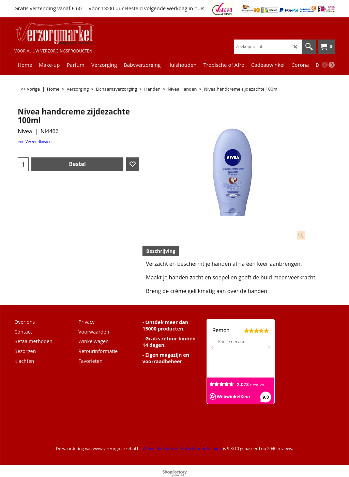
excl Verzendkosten (34, 141)
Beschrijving (160, 251)
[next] (332, 65)
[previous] (325, 65)
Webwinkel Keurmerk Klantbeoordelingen (182, 448)
